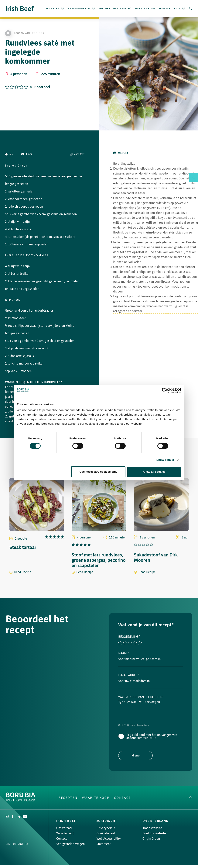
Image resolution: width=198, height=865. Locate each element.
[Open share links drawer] (193, 177)
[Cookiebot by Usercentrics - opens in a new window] (164, 390)
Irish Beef (66, 820)
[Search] (190, 8)
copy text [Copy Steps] (120, 152)
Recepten (53, 8)
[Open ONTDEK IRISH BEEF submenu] (129, 8)
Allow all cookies (154, 471)
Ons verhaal (64, 828)
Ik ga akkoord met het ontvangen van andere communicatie (151, 736)
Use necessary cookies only (98, 471)
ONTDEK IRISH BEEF (113, 8)
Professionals (170, 8)
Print (9, 154)
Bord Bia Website (154, 833)
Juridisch (106, 820)
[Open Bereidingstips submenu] (93, 8)
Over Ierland (155, 820)
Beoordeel (42, 87)
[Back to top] (190, 797)
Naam (123, 653)
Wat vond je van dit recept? (140, 696)
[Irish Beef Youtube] (25, 816)
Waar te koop (145, 8)
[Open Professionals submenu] (183, 8)
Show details (165, 459)
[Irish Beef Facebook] (13, 816)
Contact (122, 797)
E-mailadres (128, 674)
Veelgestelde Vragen (70, 844)
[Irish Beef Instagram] (7, 816)
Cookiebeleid (106, 833)
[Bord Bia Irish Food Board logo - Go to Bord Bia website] (20, 800)
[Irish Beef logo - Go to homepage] (20, 8)
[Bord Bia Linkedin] (18, 816)
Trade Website (152, 828)
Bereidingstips (79, 8)
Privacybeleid (106, 828)
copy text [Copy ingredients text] (77, 154)
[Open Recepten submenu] (62, 8)
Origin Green (151, 838)
